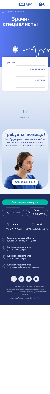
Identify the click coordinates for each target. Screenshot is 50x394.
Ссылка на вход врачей (36, 212)
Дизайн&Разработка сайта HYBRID (25, 298)
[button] (30, 62)
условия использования (27, 289)
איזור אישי (13, 212)
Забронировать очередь (25, 202)
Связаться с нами (25, 182)
